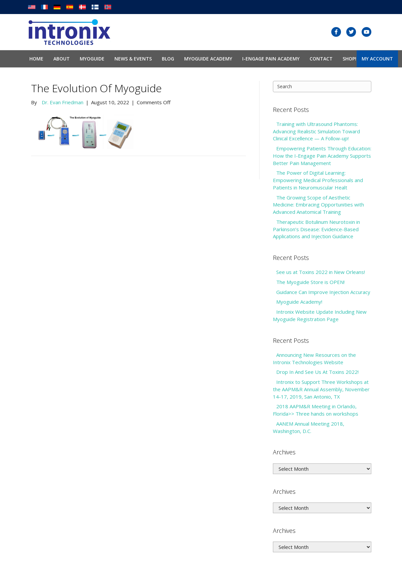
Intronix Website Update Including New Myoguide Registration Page (320, 315)
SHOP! (349, 58)
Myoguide (92, 58)
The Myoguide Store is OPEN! (310, 282)
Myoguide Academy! (299, 301)
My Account (377, 58)
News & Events (133, 58)
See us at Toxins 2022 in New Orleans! (320, 272)
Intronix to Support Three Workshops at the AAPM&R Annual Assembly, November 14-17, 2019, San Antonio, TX (321, 389)
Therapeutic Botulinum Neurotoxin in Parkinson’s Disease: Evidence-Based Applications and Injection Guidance (316, 229)
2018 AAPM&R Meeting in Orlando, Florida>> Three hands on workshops (315, 410)
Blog (168, 58)
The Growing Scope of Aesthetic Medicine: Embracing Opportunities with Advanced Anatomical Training (318, 204)
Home (36, 58)
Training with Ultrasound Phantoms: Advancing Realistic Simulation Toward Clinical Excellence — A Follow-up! (316, 131)
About (61, 58)
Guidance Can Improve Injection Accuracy (323, 292)
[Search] (322, 86)
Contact (321, 58)
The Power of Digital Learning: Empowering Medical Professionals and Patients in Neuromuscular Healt (318, 180)
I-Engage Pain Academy (271, 58)
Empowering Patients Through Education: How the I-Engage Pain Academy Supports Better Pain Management (322, 155)
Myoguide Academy (208, 58)
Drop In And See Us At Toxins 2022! (317, 372)
